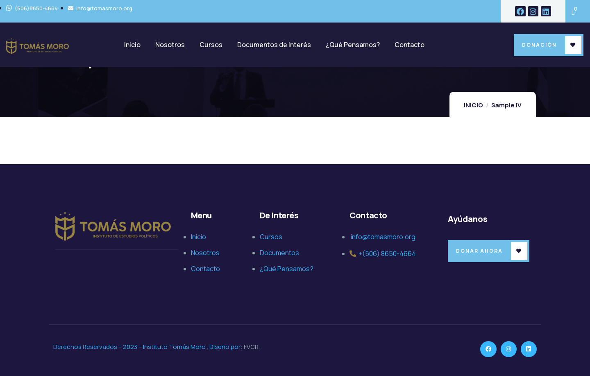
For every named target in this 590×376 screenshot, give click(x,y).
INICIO (473, 105)
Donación (539, 44)
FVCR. (252, 346)
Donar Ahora (479, 250)
